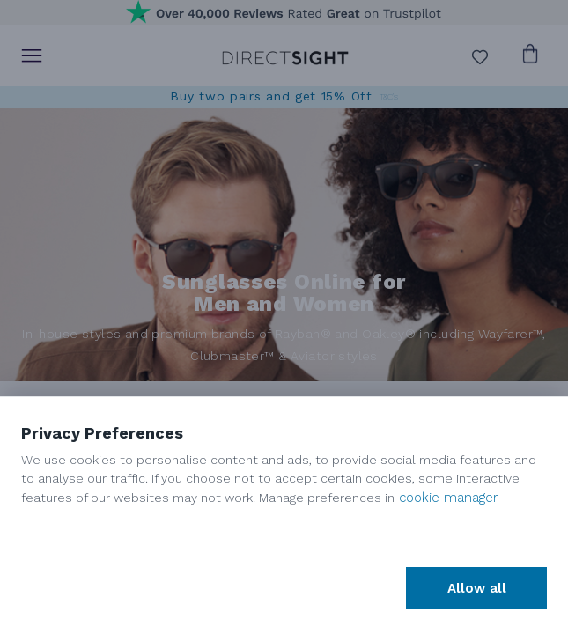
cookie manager (448, 497)
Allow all (476, 588)
